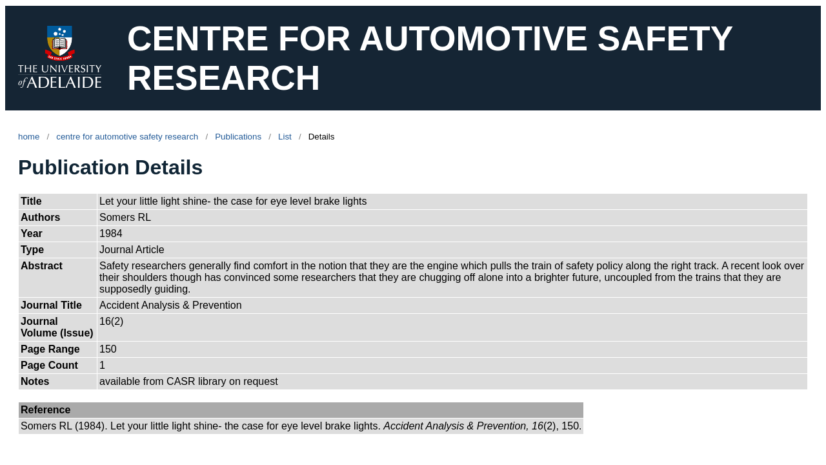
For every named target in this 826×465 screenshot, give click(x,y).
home (28, 136)
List (285, 136)
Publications (238, 136)
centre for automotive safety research (127, 136)
